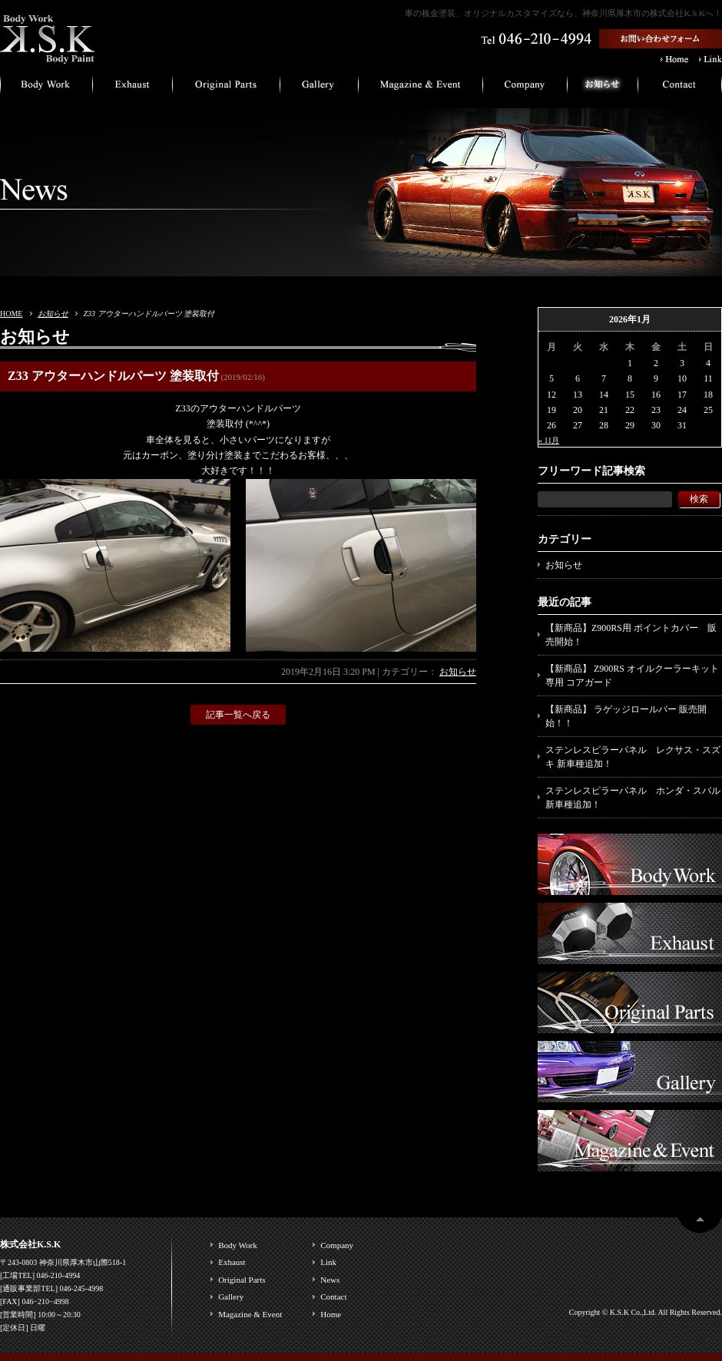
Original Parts (241, 1279)
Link (328, 1262)
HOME (11, 313)
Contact (333, 1296)
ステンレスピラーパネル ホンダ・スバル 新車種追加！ (632, 797)
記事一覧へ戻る (238, 714)
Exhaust (231, 1262)
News (329, 1279)
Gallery (230, 1296)
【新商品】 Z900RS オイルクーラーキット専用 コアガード (632, 675)
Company (336, 1245)
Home (330, 1314)
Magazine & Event (250, 1314)
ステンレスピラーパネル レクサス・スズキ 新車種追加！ (632, 757)
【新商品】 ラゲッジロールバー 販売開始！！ (626, 716)
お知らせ (53, 313)
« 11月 (548, 440)
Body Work (237, 1245)
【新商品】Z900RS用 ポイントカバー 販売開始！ (631, 635)
